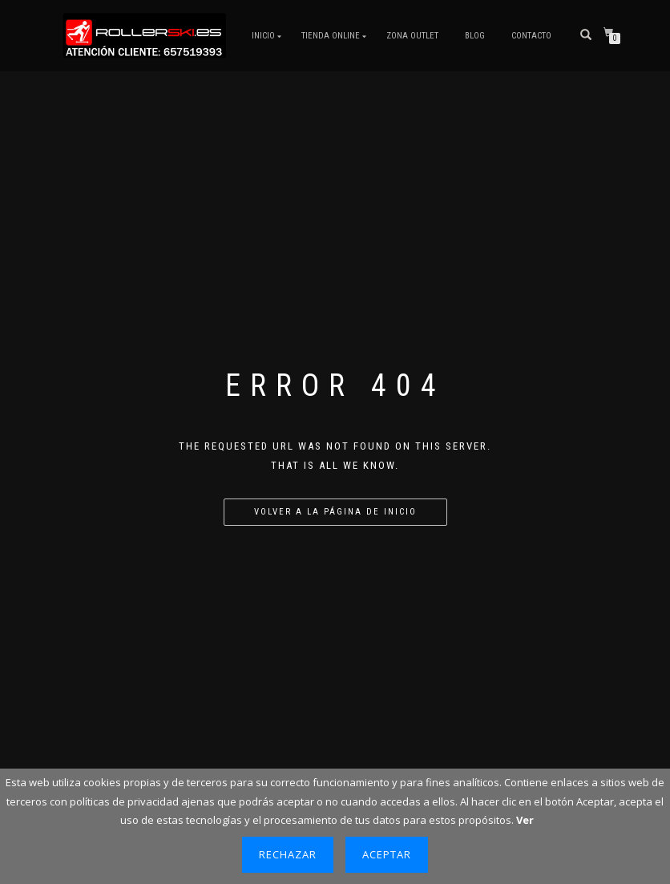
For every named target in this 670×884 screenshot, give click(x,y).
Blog (475, 35)
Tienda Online (330, 35)
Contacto (531, 35)
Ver (525, 820)
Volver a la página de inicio (335, 512)
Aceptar (386, 854)
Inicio (263, 35)
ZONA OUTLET (412, 35)
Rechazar (288, 854)
